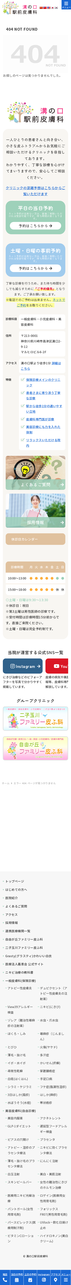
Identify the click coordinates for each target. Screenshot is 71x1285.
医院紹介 (11, 898)
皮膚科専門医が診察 (40, 419)
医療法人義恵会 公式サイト (24, 964)
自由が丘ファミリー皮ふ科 (24, 939)
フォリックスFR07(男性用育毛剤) (53, 1212)
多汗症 (44, 1055)
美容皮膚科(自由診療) (20, 1110)
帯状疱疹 (46, 1102)
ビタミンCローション (21, 1238)
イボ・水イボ (17, 1063)
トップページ (14, 881)
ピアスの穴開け (18, 1139)
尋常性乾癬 (15, 1071)
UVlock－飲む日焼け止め (54, 1225)
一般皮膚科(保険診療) (20, 980)
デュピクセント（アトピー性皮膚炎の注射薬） (53, 993)
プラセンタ (47, 1139)
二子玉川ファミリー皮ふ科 (24, 947)
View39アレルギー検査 (20, 1009)
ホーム (6, 783)
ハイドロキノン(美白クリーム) (54, 1238)
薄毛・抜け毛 (17, 1055)
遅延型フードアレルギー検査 (53, 1129)
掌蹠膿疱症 (47, 1071)
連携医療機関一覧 (17, 931)
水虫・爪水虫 (49, 1020)
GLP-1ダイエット (19, 1126)
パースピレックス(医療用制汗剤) (22, 1225)
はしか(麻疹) (48, 1094)
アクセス (11, 914)
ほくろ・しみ (17, 1033)
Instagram (22, 666)
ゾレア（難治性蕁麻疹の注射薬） (21, 1023)
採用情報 (11, 922)
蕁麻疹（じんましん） (52, 1036)
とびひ (12, 1047)
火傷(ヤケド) (48, 1047)
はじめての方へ (16, 889)
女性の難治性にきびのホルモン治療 (53, 1185)
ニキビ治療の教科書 (19, 972)
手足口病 (46, 1078)
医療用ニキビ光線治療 (21, 1198)
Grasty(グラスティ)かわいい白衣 (28, 956)
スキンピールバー (20, 1182)
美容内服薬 (15, 1118)
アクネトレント (50, 1118)
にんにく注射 (49, 1161)
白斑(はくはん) (18, 1078)
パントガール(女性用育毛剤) (20, 1212)
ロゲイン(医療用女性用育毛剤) (52, 1198)
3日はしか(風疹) (19, 1094)
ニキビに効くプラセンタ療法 (53, 1150)
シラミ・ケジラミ (20, 1086)
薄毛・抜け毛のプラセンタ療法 (21, 1164)
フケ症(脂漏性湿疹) (53, 1086)
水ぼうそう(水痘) (19, 1102)
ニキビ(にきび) (50, 1006)
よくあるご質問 (16, 906)
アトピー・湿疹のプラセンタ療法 (21, 1150)
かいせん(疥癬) (50, 1063)
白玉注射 (14, 1174)
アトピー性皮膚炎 (20, 988)
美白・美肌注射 (50, 1174)
